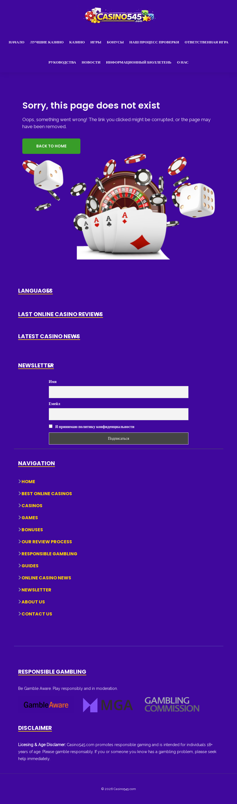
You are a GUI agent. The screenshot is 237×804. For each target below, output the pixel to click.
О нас (182, 62)
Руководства (62, 62)
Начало (16, 42)
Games (29, 517)
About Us (33, 602)
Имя (53, 381)
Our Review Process (46, 542)
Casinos (31, 505)
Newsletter (36, 590)
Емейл (54, 403)
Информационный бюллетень (138, 62)
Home (28, 481)
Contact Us (36, 614)
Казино (77, 42)
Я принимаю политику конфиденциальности (92, 426)
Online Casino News (46, 578)
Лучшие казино (47, 42)
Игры (95, 42)
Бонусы (115, 42)
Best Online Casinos (46, 493)
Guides (30, 566)
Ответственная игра (206, 42)
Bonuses (32, 529)
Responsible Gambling (49, 554)
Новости (91, 62)
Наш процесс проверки (154, 42)
